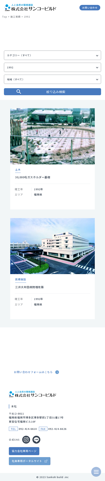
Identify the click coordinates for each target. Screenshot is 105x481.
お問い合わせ (90, 7)
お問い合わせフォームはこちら (37, 372)
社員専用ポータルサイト (27, 461)
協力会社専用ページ (24, 451)
